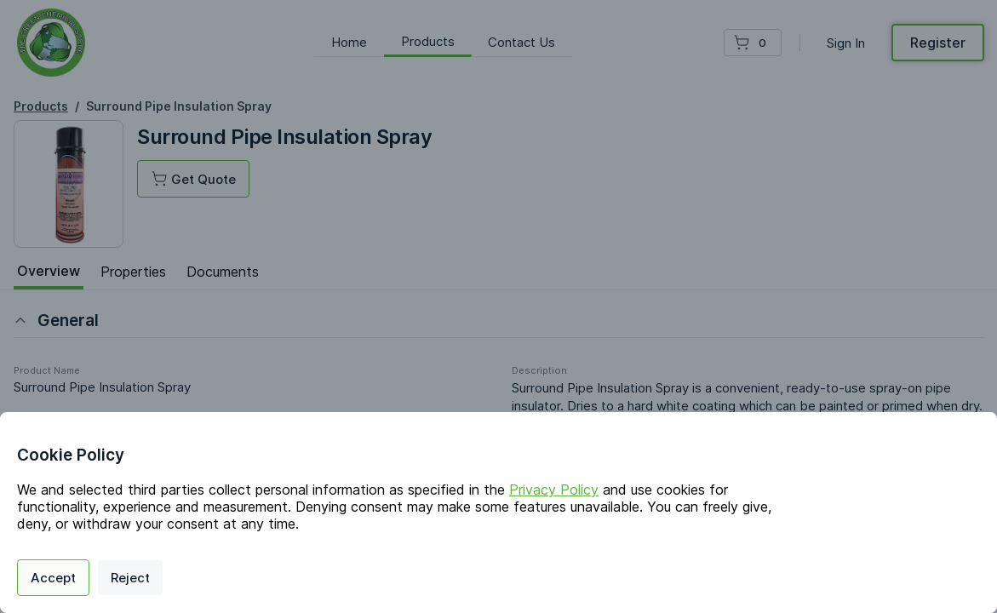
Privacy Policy (554, 489)
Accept (53, 578)
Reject (130, 578)
